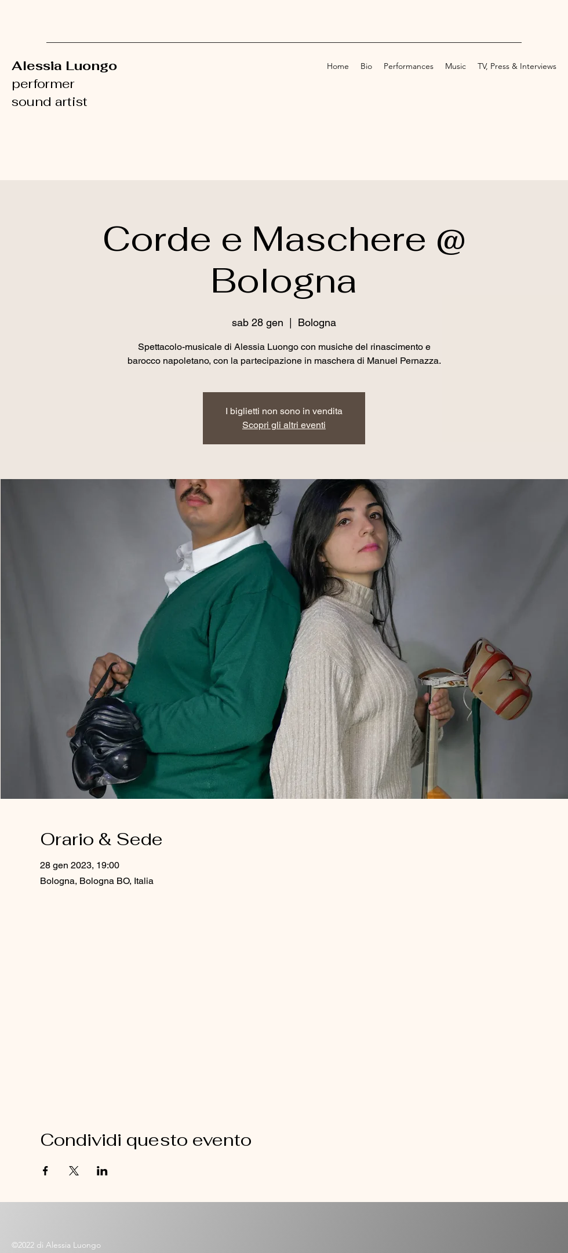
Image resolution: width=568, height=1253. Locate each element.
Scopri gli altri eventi (284, 424)
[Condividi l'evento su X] (73, 1170)
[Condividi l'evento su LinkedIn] (102, 1170)
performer (45, 83)
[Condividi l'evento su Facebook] (45, 1170)
